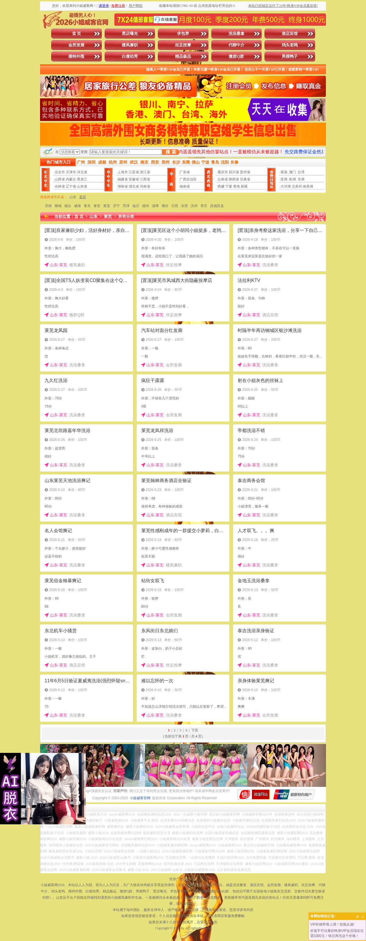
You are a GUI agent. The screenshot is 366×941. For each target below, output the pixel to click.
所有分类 (126, 216)
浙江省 (145, 172)
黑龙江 (82, 179)
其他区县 (217, 206)
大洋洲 (286, 186)
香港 (284, 172)
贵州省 (245, 172)
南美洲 (308, 186)
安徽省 (134, 179)
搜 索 (171, 152)
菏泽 (126, 206)
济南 (48, 206)
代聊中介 (236, 45)
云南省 (223, 179)
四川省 (234, 172)
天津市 (71, 172)
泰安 (97, 206)
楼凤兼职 (130, 45)
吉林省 (60, 186)
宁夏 (228, 186)
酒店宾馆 (290, 33)
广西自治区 (188, 179)
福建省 (123, 179)
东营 (184, 206)
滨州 (194, 206)
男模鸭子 (290, 56)
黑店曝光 (130, 33)
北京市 (60, 172)
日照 (174, 206)
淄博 (155, 206)
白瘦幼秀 (130, 56)
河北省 (82, 172)
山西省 (60, 179)
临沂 (135, 206)
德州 (145, 206)
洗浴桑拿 (236, 33)
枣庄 (203, 206)
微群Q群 (236, 56)
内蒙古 (71, 179)
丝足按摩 (183, 45)
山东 (72, 197)
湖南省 (123, 186)
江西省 (145, 179)
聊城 (58, 206)
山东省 (82, 186)
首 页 (76, 33)
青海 (236, 186)
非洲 (301, 179)
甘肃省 (245, 179)
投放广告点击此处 (183, 879)
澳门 (292, 172)
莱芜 (106, 206)
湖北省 (134, 186)
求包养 (183, 33)
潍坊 (165, 206)
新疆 (244, 186)
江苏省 (134, 172)
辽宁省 (71, 186)
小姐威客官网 (140, 798)
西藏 (221, 186)
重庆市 (223, 172)
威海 (77, 206)
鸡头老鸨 (290, 45)
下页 (194, 730)
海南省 (185, 186)
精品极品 (183, 56)
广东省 (185, 172)
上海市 (123, 172)
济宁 (116, 206)
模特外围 (76, 56)
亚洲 (284, 179)
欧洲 (292, 179)
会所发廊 (76, 45)
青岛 (87, 206)
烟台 (67, 206)
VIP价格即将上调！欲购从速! (332, 924)
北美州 (297, 186)
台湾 (301, 172)
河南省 (145, 186)
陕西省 (234, 179)
